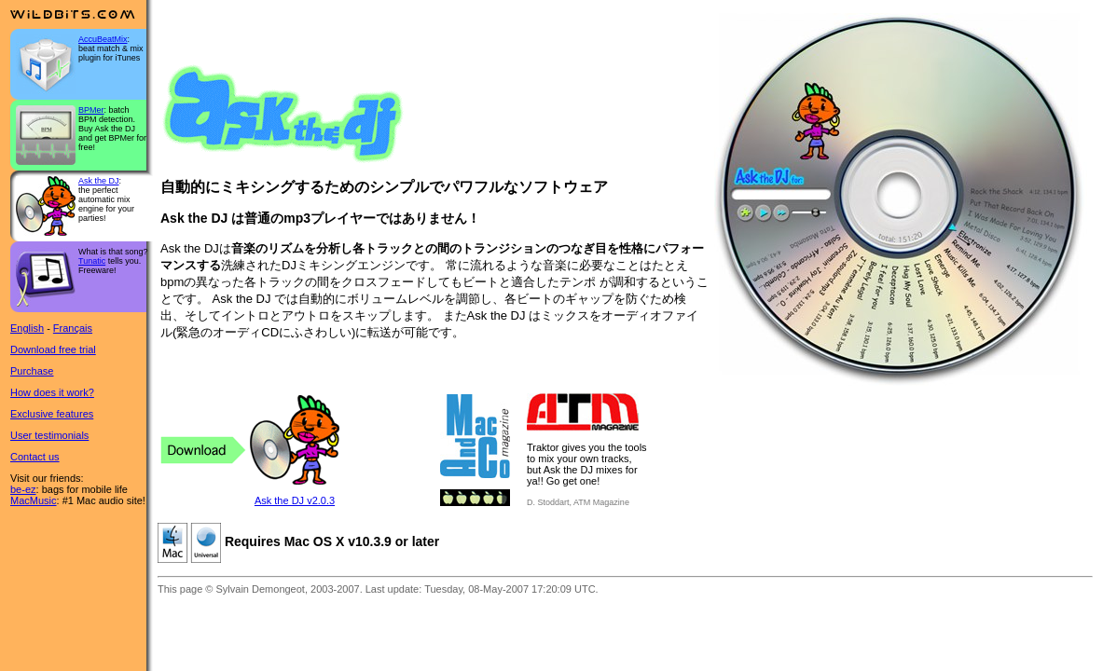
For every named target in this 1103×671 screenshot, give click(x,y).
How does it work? (52, 392)
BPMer (91, 110)
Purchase (31, 371)
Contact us (35, 456)
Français (72, 328)
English (27, 328)
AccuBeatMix (103, 39)
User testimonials (49, 435)
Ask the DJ (98, 180)
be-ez (23, 489)
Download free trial (53, 349)
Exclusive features (51, 413)
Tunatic (91, 261)
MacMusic (33, 500)
